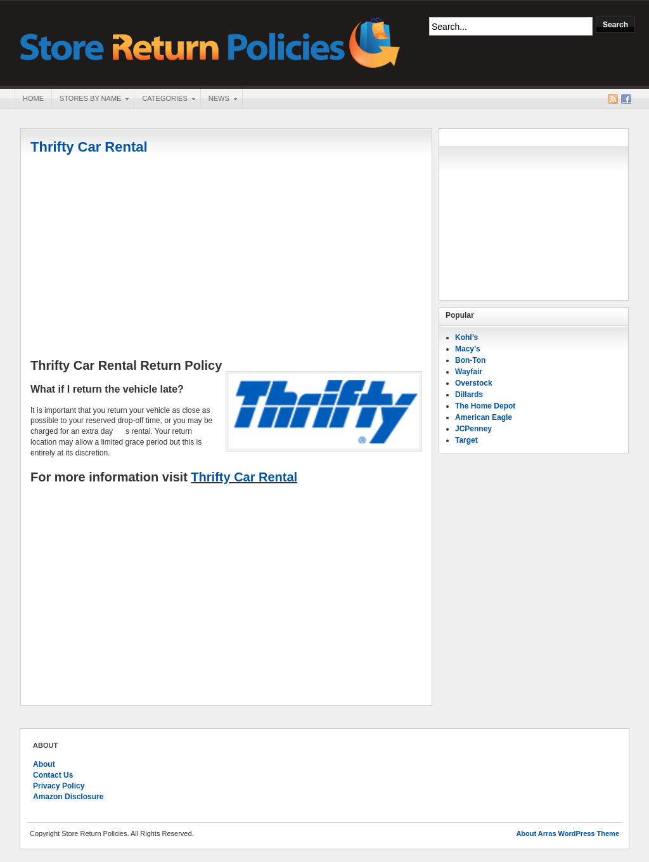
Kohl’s (466, 337)
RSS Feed (613, 99)
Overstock (473, 383)
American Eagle (483, 417)
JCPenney (473, 428)
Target (466, 440)
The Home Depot (485, 406)
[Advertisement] (226, 258)
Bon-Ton (470, 360)
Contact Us (53, 775)
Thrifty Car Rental (89, 147)
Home (33, 98)
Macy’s (467, 348)
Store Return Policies (210, 41)
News (218, 100)
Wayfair (468, 371)
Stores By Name (90, 100)
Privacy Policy (58, 785)
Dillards (469, 394)
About (44, 764)
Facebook (626, 99)
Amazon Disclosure (68, 796)
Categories (164, 100)
